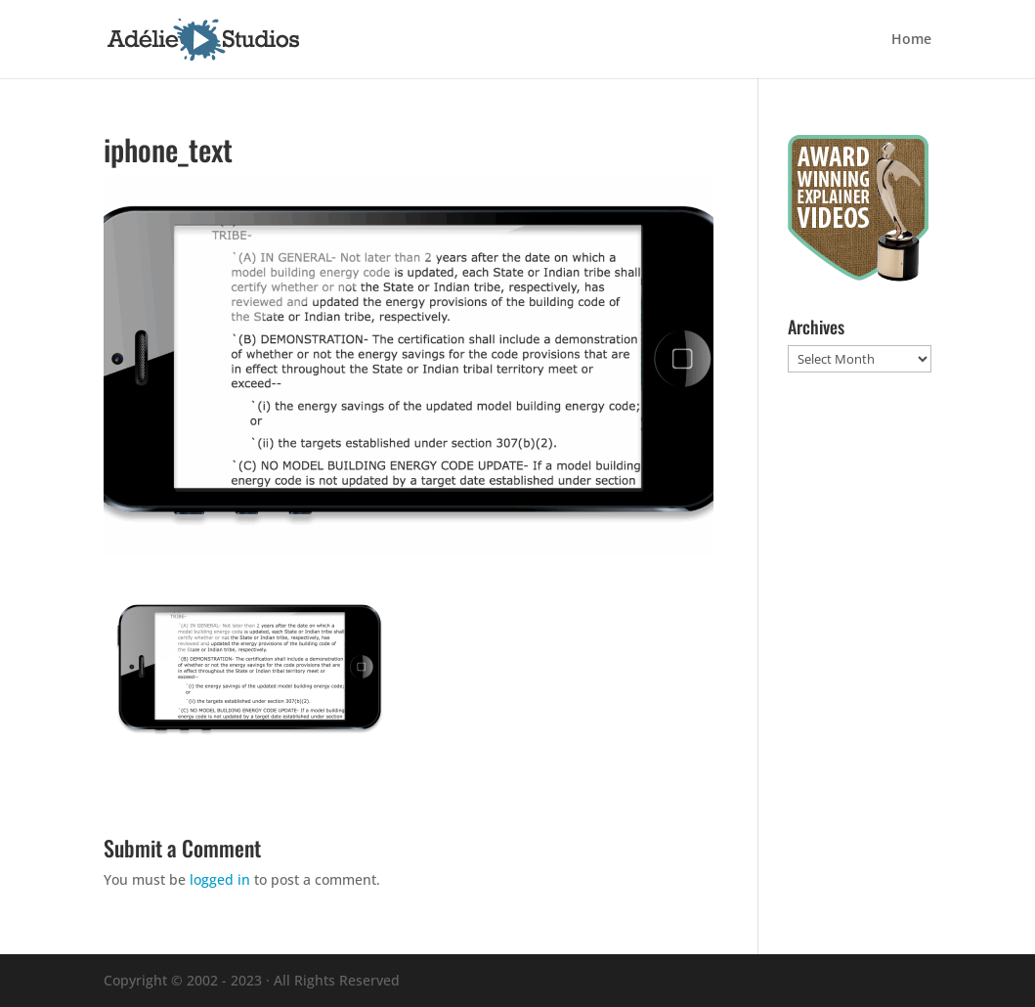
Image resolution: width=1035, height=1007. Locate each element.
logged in (220, 879)
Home (911, 40)
